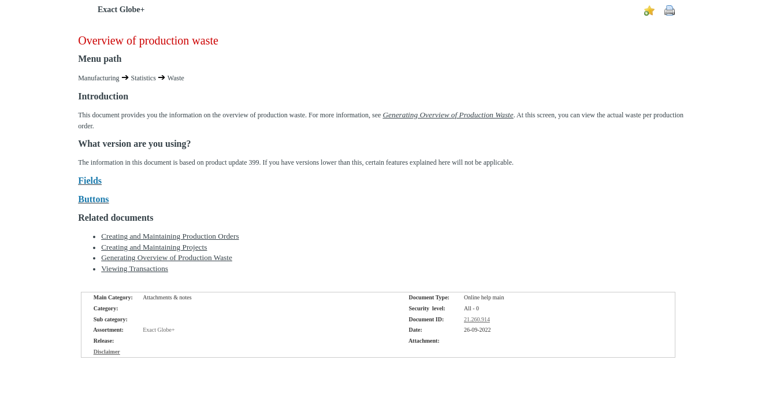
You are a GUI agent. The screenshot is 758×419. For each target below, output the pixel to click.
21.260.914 (477, 319)
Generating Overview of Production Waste (166, 257)
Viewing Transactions (134, 268)
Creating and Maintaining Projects (154, 247)
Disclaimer (107, 351)
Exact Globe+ (121, 9)
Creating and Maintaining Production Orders (170, 236)
